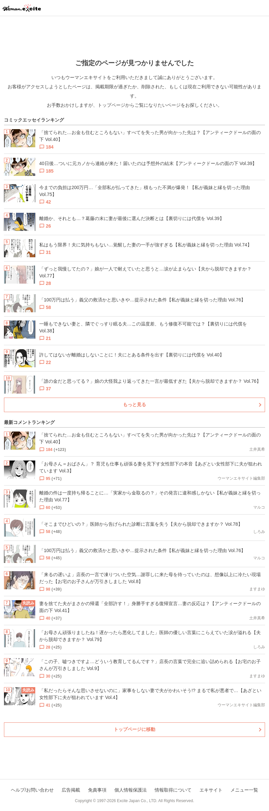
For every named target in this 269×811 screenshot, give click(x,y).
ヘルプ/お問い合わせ (32, 790)
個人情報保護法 (130, 790)
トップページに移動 (134, 729)
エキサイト (211, 790)
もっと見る (134, 404)
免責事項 (97, 790)
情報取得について (173, 790)
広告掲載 (71, 790)
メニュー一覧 (244, 790)
